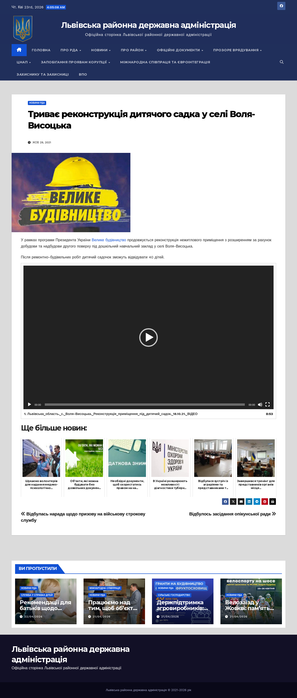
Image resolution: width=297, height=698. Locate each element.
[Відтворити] (29, 404)
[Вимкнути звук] (260, 404)
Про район (133, 50)
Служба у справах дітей (37, 595)
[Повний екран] (267, 404)
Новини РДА (37, 103)
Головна (41, 50)
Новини (100, 50)
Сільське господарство (174, 595)
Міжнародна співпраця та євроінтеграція (165, 62)
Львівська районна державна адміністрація (148, 25)
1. (110, 414)
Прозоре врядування (236, 50)
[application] (148, 337)
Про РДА (70, 50)
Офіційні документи (179, 50)
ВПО (83, 74)
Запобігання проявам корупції (74, 62)
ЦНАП (23, 62)
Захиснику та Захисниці (43, 74)
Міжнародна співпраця (105, 588)
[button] (282, 62)
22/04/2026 (33, 616)
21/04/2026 (101, 616)
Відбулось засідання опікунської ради (232, 514)
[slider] (145, 404)
